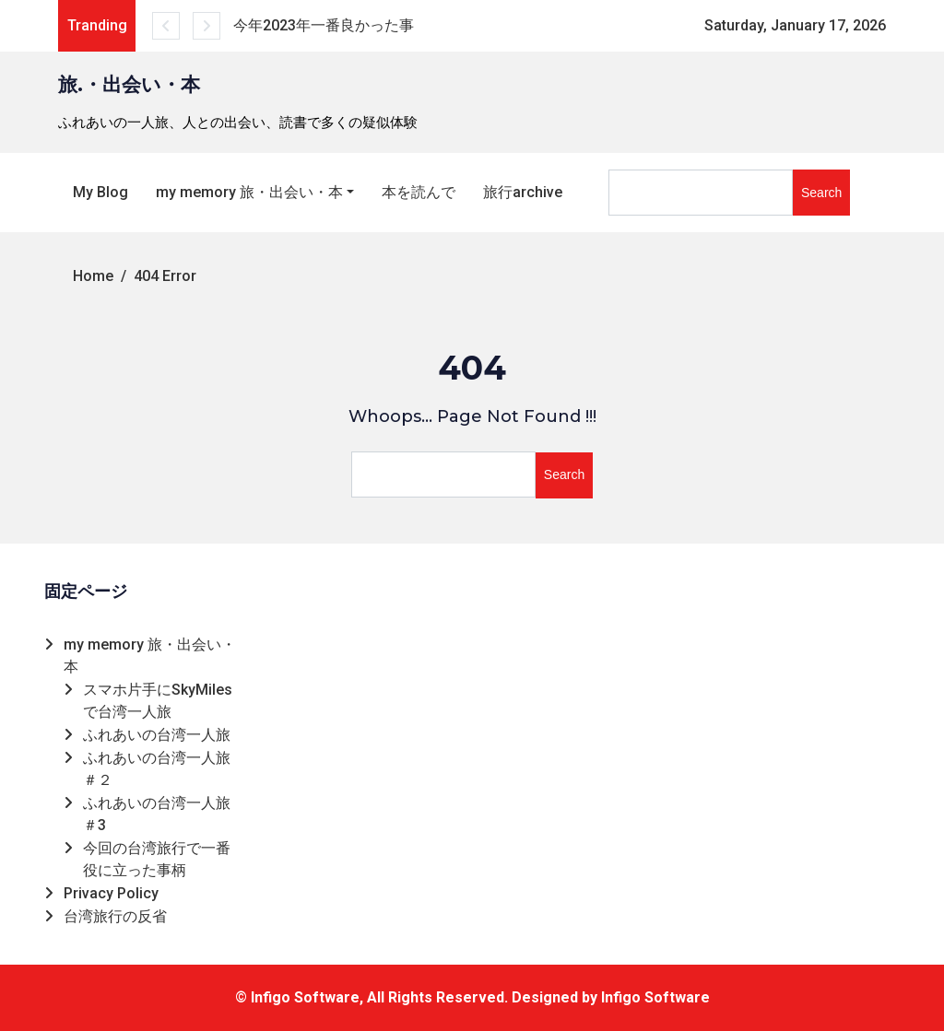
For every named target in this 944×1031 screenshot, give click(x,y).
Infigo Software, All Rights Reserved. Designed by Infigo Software (480, 997)
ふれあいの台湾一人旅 (156, 735)
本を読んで (418, 192)
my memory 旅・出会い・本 (249, 192)
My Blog (100, 192)
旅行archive (522, 192)
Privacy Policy (111, 893)
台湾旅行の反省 (115, 916)
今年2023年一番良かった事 (323, 25)
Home (93, 276)
